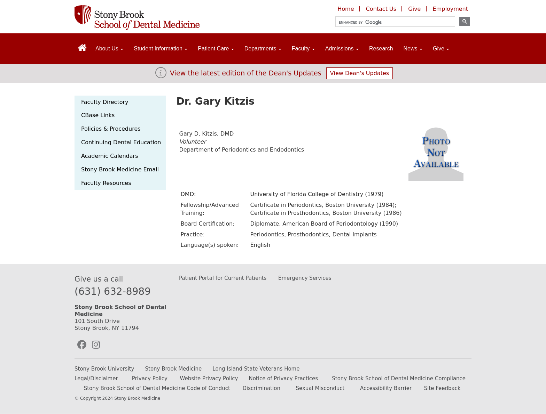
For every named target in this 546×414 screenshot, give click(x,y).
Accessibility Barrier (386, 388)
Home (345, 9)
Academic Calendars (109, 156)
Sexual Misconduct (320, 388)
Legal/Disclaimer (96, 378)
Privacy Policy (149, 378)
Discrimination (261, 388)
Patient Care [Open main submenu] (216, 48)
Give (415, 9)
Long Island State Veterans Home (255, 369)
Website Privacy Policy (209, 378)
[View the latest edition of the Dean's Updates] (160, 75)
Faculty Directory (104, 102)
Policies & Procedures (111, 128)
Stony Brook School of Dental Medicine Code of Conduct (157, 388)
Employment (450, 9)
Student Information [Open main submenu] (160, 48)
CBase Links (98, 115)
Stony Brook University (104, 369)
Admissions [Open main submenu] (342, 48)
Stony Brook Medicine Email (120, 169)
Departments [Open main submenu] (262, 48)
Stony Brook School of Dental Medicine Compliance (399, 378)
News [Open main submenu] (413, 48)
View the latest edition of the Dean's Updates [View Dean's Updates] (245, 73)
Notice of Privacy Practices (283, 378)
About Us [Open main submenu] (109, 48)
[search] (392, 22)
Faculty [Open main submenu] (303, 48)
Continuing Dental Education (121, 142)
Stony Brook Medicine (173, 369)
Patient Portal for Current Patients (222, 278)
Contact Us (381, 9)
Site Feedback (442, 388)
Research (381, 48)
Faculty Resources (106, 183)
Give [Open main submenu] (441, 48)
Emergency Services (305, 278)
